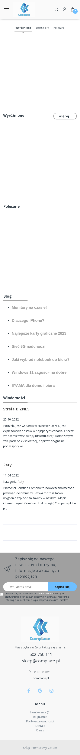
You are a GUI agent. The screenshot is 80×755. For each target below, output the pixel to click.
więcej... (65, 116)
